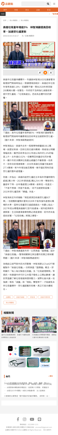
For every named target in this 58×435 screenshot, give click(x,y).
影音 (49, 9)
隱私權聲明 (47, 430)
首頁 (4, 20)
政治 (27, 9)
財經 (16, 9)
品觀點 (8, 297)
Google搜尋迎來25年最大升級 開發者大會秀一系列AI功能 (29, 384)
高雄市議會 (20, 297)
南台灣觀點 (13, 20)
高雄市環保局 (45, 297)
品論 (38, 9)
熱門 (5, 9)
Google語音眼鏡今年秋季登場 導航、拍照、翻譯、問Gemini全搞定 (27, 383)
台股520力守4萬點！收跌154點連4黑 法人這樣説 (26, 390)
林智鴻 (32, 297)
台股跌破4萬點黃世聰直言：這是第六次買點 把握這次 (28, 387)
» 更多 (50, 376)
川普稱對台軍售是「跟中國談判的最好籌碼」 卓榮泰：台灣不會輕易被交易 (27, 396)
